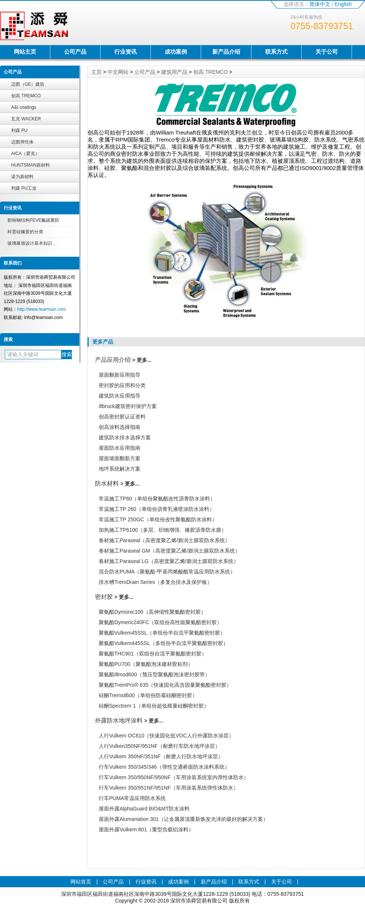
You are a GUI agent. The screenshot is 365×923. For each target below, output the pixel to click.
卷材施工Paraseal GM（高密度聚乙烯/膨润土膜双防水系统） (169, 551)
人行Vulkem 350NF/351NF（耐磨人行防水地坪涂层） (161, 756)
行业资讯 (125, 51)
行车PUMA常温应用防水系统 (132, 798)
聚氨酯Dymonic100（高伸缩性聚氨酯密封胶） (152, 612)
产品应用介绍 (113, 360)
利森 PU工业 (23, 188)
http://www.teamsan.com (41, 309)
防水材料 (107, 483)
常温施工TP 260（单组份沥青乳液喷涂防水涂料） (157, 509)
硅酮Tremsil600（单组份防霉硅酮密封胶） (148, 695)
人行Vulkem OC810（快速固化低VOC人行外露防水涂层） (166, 736)
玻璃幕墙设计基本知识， (32, 243)
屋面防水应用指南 (119, 448)
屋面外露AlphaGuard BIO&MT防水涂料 (144, 809)
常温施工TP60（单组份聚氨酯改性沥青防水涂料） (157, 499)
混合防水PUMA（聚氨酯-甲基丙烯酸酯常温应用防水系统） (167, 572)
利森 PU (19, 130)
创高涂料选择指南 (119, 427)
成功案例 (176, 51)
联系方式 (276, 51)
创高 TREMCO (26, 95)
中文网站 (118, 72)
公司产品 (75, 51)
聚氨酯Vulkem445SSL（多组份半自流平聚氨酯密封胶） (163, 643)
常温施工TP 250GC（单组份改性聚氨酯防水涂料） (158, 519)
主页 (96, 72)
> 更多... (142, 360)
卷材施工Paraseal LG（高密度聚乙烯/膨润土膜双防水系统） (169, 561)
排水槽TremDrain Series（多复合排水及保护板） (155, 582)
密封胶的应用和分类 (122, 385)
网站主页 (25, 51)
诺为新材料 (22, 176)
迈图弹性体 (22, 142)
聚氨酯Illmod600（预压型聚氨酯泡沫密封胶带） (154, 674)
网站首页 (80, 882)
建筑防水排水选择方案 (125, 437)
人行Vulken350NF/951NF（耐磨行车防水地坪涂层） (159, 746)
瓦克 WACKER (26, 118)
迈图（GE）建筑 (27, 84)
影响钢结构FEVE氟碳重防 (33, 220)
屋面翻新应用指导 (119, 375)
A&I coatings (23, 107)
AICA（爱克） (25, 153)
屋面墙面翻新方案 (119, 458)
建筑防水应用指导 (119, 396)
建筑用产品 (174, 72)
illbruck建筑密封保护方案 (128, 406)
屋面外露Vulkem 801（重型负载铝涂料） (146, 829)
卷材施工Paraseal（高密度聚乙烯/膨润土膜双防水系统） (164, 540)
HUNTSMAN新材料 (30, 165)
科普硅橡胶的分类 (25, 231)
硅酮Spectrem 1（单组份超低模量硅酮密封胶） (154, 706)
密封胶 (104, 597)
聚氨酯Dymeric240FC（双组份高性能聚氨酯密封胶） (160, 622)
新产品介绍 (226, 51)
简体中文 (320, 4)
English (343, 4)
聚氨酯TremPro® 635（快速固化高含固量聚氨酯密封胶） (165, 685)
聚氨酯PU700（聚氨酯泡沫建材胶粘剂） (146, 664)
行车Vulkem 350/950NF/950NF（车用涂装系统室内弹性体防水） (174, 777)
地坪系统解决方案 (119, 469)
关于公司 (326, 51)
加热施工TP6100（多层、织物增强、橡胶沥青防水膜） (162, 530)
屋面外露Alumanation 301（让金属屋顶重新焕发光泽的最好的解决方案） (183, 819)
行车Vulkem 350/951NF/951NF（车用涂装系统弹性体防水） (168, 788)
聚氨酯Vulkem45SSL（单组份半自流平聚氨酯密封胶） (162, 633)
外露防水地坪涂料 (119, 720)
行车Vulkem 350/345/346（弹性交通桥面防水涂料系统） (164, 767)
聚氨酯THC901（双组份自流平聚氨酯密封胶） (153, 654)
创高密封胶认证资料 (122, 417)
